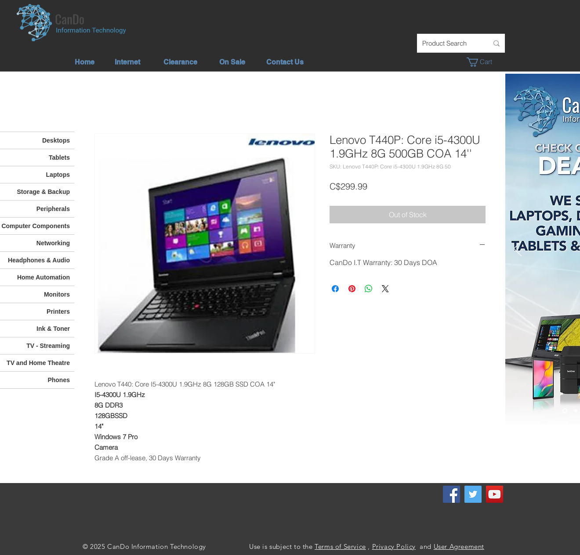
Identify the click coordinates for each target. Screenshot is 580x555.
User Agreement (459, 546)
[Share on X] (385, 288)
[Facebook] (451, 494)
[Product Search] (448, 43)
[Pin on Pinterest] (352, 288)
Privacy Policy (394, 546)
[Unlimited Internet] (575, 410)
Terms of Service (340, 546)
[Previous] (518, 249)
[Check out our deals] (564, 410)
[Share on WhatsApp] (368, 288)
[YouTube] (494, 494)
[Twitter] (473, 494)
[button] (484, 62)
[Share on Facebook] (335, 288)
